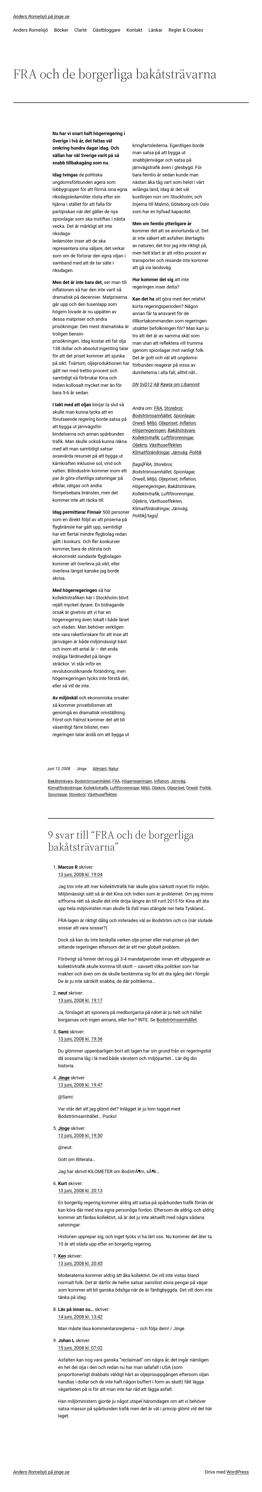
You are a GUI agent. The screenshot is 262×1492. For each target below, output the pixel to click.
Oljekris (139, 445)
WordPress (237, 1472)
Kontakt (134, 30)
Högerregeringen (149, 430)
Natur (113, 768)
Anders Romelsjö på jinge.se (41, 16)
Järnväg (179, 452)
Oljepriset (168, 423)
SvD (143, 384)
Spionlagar (183, 415)
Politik (195, 452)
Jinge (64, 1077)
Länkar (155, 30)
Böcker (61, 30)
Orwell (138, 423)
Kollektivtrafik (145, 437)
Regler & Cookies (186, 30)
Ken (62, 1256)
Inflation (188, 423)
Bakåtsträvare (181, 430)
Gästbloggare (106, 30)
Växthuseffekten (165, 445)
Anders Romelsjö (30, 30)
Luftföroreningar (177, 437)
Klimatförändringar (150, 452)
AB (156, 384)
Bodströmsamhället (151, 415)
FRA (158, 408)
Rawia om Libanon (178, 384)
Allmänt (100, 768)
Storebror (173, 408)
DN (135, 384)
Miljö (152, 423)
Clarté (80, 30)
